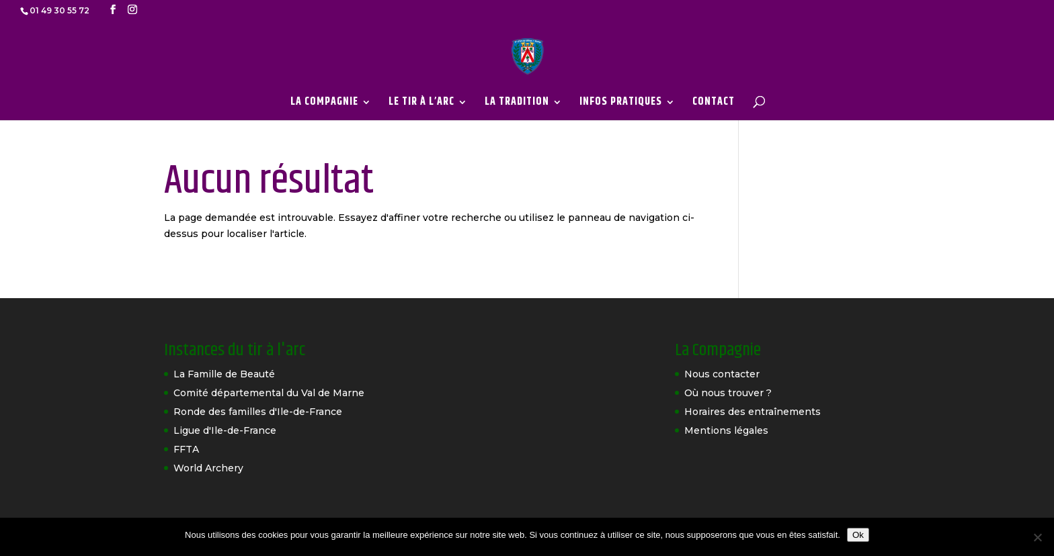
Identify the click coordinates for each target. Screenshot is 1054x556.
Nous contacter (722, 374)
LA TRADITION (517, 103)
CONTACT (713, 103)
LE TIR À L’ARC (421, 103)
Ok (858, 535)
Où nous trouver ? (728, 393)
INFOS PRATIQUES (620, 103)
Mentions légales (726, 430)
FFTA (186, 449)
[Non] (1037, 537)
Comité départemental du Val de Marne (268, 393)
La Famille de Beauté (224, 374)
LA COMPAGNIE (324, 103)
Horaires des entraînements (752, 412)
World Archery (208, 468)
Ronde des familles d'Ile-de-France (257, 412)
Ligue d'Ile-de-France (224, 430)
